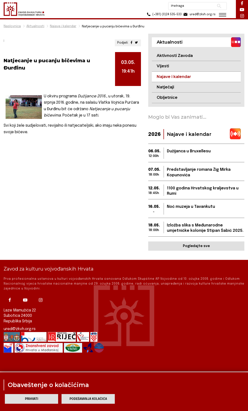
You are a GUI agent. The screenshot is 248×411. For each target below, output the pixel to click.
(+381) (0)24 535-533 (163, 14)
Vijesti (163, 66)
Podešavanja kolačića (88, 399)
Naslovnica (12, 26)
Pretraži (219, 6)
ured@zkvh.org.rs (20, 325)
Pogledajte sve (196, 246)
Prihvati (31, 399)
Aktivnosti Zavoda (175, 55)
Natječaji (165, 87)
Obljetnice (167, 97)
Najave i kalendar (63, 26)
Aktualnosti (35, 26)
